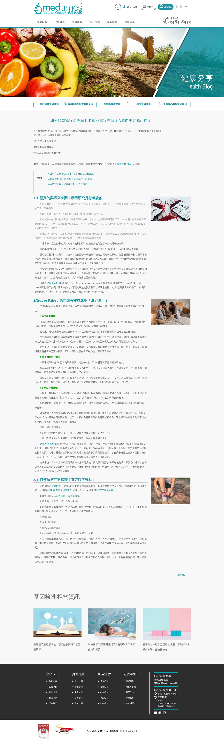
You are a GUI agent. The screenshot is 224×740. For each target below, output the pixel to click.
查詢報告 (168, 7)
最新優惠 (112, 22)
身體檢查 (56, 486)
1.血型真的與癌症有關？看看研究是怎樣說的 (71, 173)
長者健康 (79, 698)
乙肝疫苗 (72, 495)
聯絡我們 (53, 703)
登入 (129, 7)
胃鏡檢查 (65, 490)
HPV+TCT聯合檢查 (103, 490)
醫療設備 (53, 692)
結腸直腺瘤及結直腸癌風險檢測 (80, 104)
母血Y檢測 (131, 687)
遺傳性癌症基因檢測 (50, 283)
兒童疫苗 (104, 687)
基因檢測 (94, 22)
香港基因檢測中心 (124, 164)
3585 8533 (163, 680)
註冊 (135, 7)
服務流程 (53, 698)
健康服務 (77, 22)
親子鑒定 (130, 692)
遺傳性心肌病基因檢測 (175, 104)
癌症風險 (130, 698)
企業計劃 (79, 703)
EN (185, 7)
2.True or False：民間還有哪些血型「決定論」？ (72, 178)
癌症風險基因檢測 (49, 104)
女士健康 (79, 687)
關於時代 (42, 22)
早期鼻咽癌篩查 (112, 104)
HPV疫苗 (60, 495)
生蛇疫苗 (104, 698)
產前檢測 (130, 681)
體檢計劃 (59, 22)
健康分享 (129, 22)
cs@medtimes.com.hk (168, 683)
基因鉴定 (181, 575)
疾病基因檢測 (143, 104)
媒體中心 (53, 687)
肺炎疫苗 (104, 703)
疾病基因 (130, 703)
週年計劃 (79, 681)
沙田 (175, 694)
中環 (160, 694)
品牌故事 (53, 681)
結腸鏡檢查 (52, 490)
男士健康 (79, 692)
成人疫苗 (104, 681)
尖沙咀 (167, 694)
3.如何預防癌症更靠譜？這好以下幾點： (68, 184)
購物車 (150, 7)
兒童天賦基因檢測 (49, 444)
